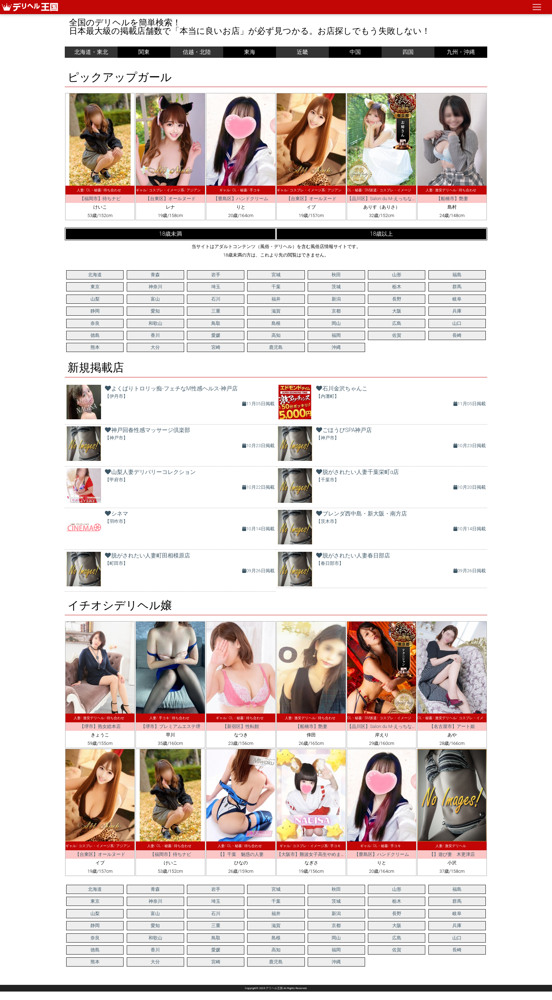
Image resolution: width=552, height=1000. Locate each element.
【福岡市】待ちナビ (100, 198)
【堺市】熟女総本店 (100, 726)
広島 (396, 323)
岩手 (215, 274)
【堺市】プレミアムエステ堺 (170, 726)
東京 (95, 286)
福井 (276, 299)
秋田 (336, 274)
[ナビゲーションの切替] (536, 7)
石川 (215, 299)
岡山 (336, 323)
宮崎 (215, 347)
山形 (396, 274)
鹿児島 (276, 347)
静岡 (95, 311)
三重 (215, 311)
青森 (155, 274)
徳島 (95, 335)
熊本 (95, 347)
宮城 (276, 274)
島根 (276, 323)
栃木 (396, 286)
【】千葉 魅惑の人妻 (241, 854)
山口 (457, 323)
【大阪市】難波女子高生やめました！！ (318, 854)
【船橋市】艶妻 (452, 198)
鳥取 (215, 323)
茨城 (336, 286)
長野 (396, 299)
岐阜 (457, 299)
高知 (276, 335)
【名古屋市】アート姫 (452, 726)
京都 (336, 311)
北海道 (95, 274)
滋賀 (276, 311)
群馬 (457, 286)
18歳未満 (170, 233)
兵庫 (457, 311)
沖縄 (336, 347)
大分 (155, 347)
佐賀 (396, 335)
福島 (457, 274)
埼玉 (215, 286)
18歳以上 (381, 233)
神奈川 (155, 286)
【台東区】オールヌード (170, 198)
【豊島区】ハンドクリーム (240, 198)
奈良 (95, 323)
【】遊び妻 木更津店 (452, 854)
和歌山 (155, 323)
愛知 (155, 311)
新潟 (336, 299)
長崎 (457, 335)
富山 (155, 299)
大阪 (396, 311)
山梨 (95, 299)
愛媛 (215, 335)
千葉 (276, 286)
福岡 (336, 335)
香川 (155, 335)
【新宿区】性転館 (240, 726)
